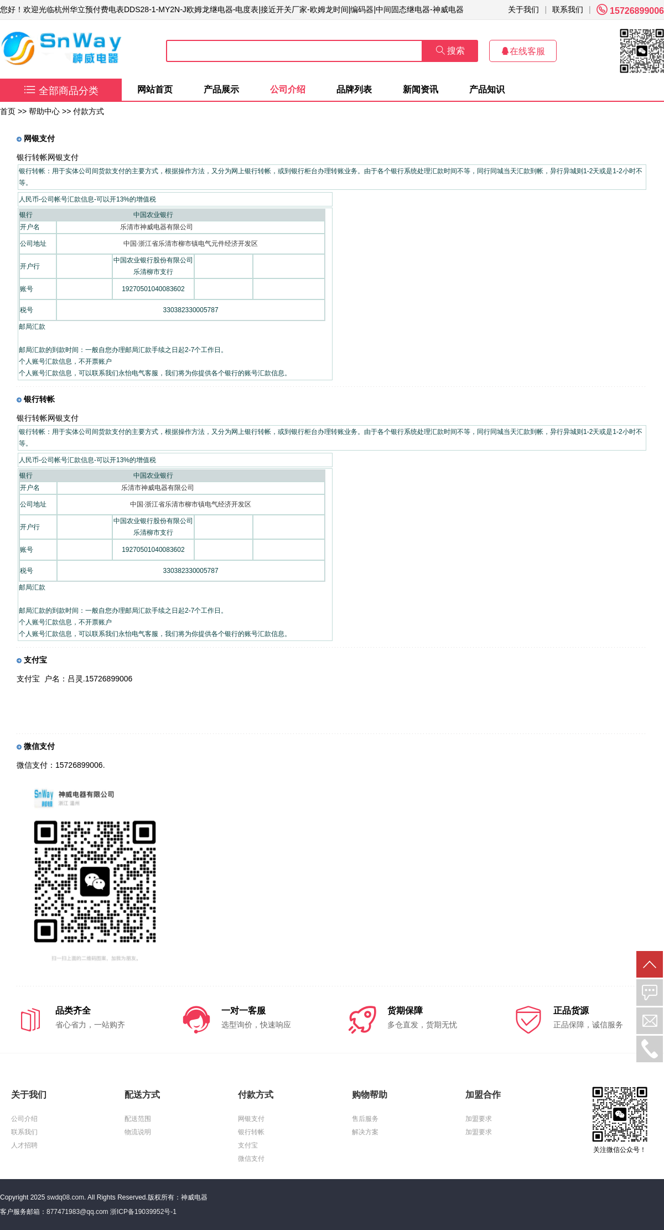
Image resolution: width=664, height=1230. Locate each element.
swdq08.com (65, 1197)
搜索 (450, 50)
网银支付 (251, 1119)
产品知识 (487, 89)
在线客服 (523, 51)
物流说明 (137, 1132)
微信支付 (251, 1158)
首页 (7, 111)
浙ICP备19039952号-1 (143, 1212)
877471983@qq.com (77, 1212)
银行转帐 (251, 1132)
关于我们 (523, 9)
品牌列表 (354, 89)
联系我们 (567, 9)
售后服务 (365, 1119)
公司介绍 (287, 89)
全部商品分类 (61, 90)
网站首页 (155, 89)
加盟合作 (483, 1094)
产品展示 (221, 89)
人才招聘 (24, 1145)
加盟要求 (478, 1119)
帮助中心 (44, 111)
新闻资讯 (420, 89)
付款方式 (255, 1094)
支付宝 (248, 1145)
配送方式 (142, 1094)
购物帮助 (369, 1094)
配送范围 (137, 1119)
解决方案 (365, 1132)
